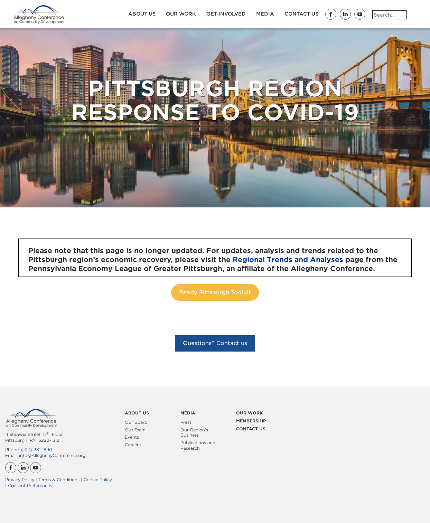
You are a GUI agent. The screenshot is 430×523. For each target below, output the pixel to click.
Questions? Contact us (215, 343)
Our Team (135, 429)
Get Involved (226, 14)
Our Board (136, 422)
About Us (142, 14)
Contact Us (301, 14)
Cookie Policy (98, 479)
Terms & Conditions (59, 479)
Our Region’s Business (194, 432)
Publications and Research (197, 445)
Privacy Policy (19, 479)
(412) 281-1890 (36, 449)
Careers (133, 444)
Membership (251, 420)
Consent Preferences (30, 485)
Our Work (181, 14)
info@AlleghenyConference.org (52, 455)
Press (185, 422)
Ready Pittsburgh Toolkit (215, 292)
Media (265, 14)
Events (132, 437)
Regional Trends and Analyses (288, 259)
